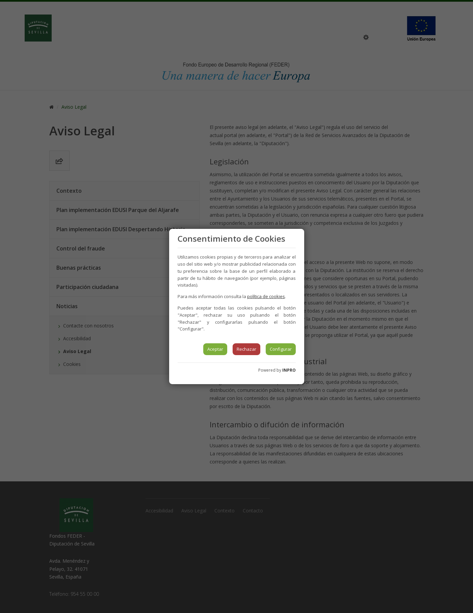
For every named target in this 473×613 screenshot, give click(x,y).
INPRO (289, 370)
